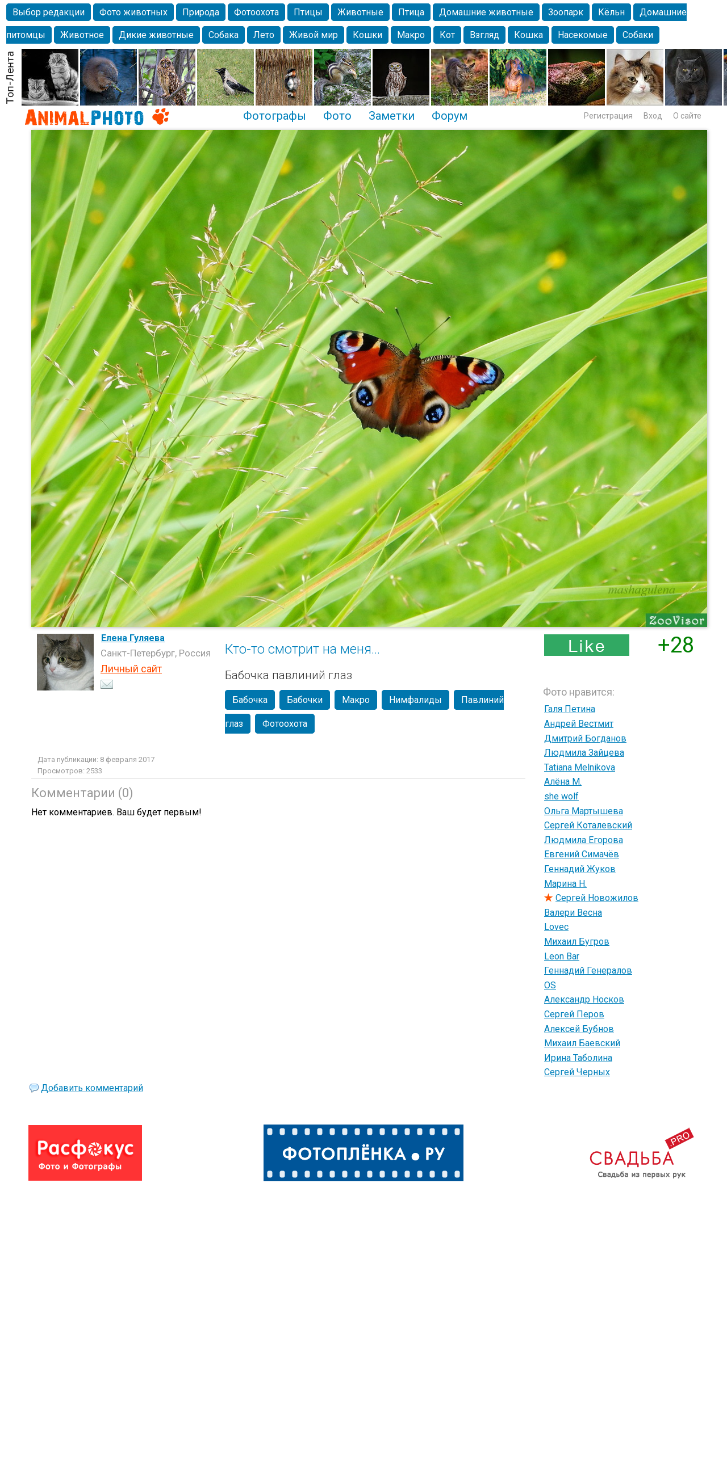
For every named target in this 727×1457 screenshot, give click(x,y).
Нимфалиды (415, 699)
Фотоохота (256, 12)
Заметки (392, 116)
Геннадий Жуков (580, 869)
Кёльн (611, 12)
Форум (449, 116)
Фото (337, 116)
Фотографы (274, 116)
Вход (653, 115)
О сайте (687, 115)
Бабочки (305, 699)
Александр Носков (584, 999)
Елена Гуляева (133, 638)
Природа (200, 12)
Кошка (528, 35)
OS (550, 985)
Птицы (308, 12)
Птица (411, 12)
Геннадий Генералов (588, 970)
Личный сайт (131, 669)
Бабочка (250, 699)
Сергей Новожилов (596, 897)
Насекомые (583, 35)
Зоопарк (565, 12)
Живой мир (313, 35)
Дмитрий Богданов (585, 738)
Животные (360, 12)
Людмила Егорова (583, 840)
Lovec (556, 926)
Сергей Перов (574, 1014)
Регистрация (608, 115)
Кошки (367, 35)
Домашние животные (486, 12)
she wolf (561, 796)
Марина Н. (565, 883)
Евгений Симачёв (581, 854)
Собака (223, 35)
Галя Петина (569, 709)
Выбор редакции (48, 12)
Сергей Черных (577, 1072)
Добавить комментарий (92, 1088)
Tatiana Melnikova (579, 767)
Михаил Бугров (576, 941)
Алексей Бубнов (579, 1029)
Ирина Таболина (578, 1057)
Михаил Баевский (582, 1043)
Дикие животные (156, 35)
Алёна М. (563, 781)
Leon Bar (561, 956)
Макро (411, 35)
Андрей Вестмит (578, 723)
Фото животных (133, 12)
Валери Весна (573, 912)
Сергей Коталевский (588, 825)
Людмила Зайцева (584, 752)
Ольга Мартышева (583, 811)
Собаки (637, 35)
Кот (447, 35)
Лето (263, 35)
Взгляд (484, 35)
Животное (82, 35)
